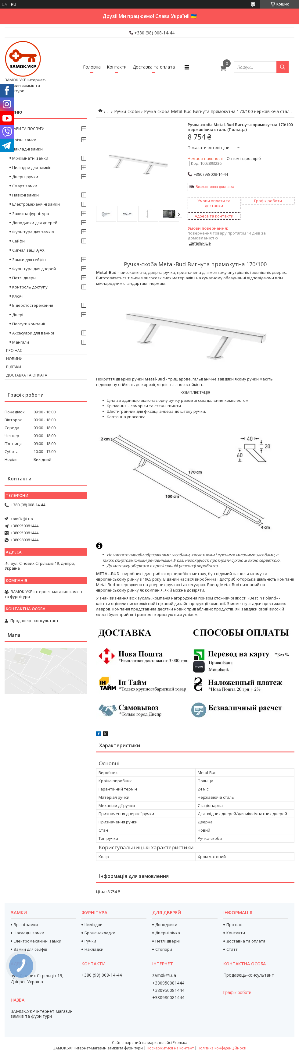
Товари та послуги (25, 128)
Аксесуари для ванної (33, 333)
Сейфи (18, 241)
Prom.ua (180, 1042)
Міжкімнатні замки (30, 158)
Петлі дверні (24, 278)
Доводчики (166, 924)
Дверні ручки (25, 176)
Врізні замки (24, 140)
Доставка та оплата (154, 67)
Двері (17, 314)
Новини (14, 358)
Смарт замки (24, 186)
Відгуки (13, 367)
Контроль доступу (30, 287)
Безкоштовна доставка (215, 187)
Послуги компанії (28, 324)
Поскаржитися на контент (170, 1048)
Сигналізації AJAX (28, 250)
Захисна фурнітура (30, 213)
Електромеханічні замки (36, 204)
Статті (232, 949)
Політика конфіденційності (222, 1048)
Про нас (14, 350)
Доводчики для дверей (34, 222)
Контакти (117, 67)
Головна (92, 67)
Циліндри (94, 924)
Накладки (94, 949)
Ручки (90, 941)
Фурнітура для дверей (34, 268)
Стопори (163, 949)
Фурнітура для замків (33, 232)
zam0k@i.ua (21, 518)
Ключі (17, 296)
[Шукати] (282, 67)
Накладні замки (27, 149)
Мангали (20, 342)
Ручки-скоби (127, 111)
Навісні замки (25, 195)
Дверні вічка (167, 933)
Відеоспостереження (32, 305)
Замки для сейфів (29, 259)
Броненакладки (100, 933)
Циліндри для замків (32, 167)
